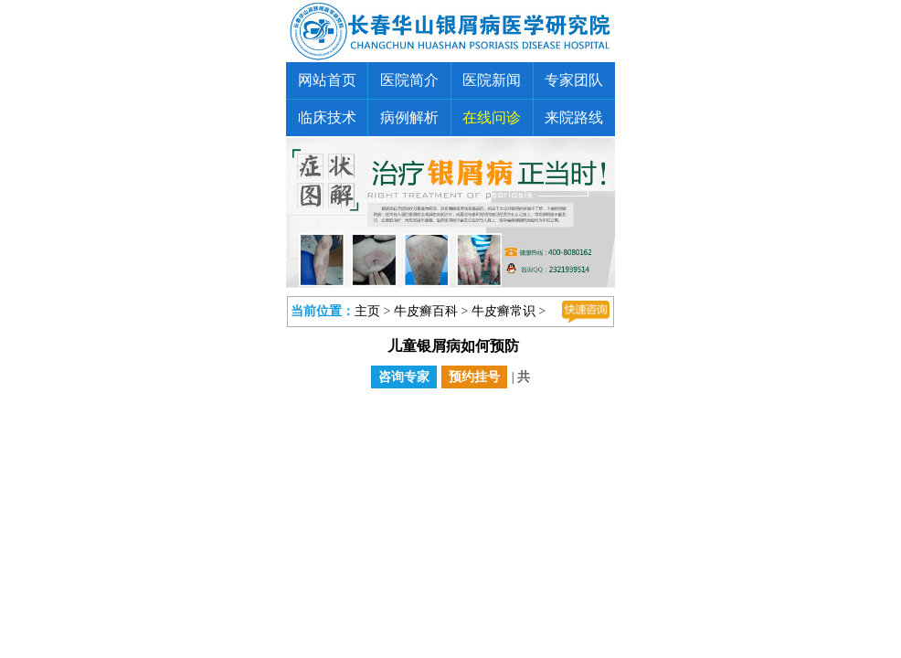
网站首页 (327, 80)
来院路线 (574, 117)
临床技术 (327, 117)
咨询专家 (403, 377)
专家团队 (574, 80)
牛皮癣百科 (426, 311)
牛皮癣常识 (503, 311)
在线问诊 (491, 117)
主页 (367, 311)
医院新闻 (491, 80)
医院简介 (409, 80)
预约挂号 (474, 377)
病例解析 (409, 117)
